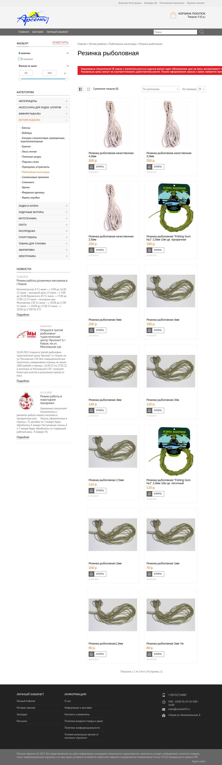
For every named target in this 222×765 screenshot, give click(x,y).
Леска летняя (29, 151)
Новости (24, 269)
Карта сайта (198, 761)
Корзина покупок (196, 2)
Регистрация (135, 2)
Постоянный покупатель (172, 2)
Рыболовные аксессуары (35, 172)
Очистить (61, 42)
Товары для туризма (32, 243)
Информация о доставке (78, 707)
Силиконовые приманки (35, 177)
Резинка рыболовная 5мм (105, 319)
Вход (121, 2)
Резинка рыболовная (150, 44)
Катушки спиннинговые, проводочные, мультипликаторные (43, 139)
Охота (23, 224)
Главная (82, 44)
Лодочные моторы (31, 212)
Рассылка (22, 721)
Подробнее (23, 314)
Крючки (26, 146)
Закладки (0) (150, 2)
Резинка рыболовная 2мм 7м (165, 643)
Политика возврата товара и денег (84, 721)
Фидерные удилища (33, 192)
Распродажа (27, 231)
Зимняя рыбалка (30, 113)
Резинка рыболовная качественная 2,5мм (111, 238)
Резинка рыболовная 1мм (163, 563)
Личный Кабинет (57, 32)
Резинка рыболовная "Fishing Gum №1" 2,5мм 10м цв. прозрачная (169, 238)
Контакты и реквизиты (77, 714)
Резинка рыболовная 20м (163, 399)
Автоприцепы (28, 101)
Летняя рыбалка (29, 120)
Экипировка (27, 250)
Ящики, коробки (31, 197)
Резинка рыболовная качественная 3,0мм (169, 155)
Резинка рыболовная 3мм (105, 399)
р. (65, 73)
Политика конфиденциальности (82, 727)
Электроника (27, 256)
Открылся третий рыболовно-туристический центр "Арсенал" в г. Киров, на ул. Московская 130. (53, 338)
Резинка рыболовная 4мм (163, 319)
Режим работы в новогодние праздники (51, 400)
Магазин (37, 32)
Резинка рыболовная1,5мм (106, 643)
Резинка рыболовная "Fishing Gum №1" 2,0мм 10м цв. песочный (169, 481)
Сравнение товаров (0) (105, 88)
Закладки (22, 714)
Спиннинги (28, 182)
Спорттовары (28, 237)
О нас (68, 701)
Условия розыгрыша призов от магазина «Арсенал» (81, 736)
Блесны (26, 127)
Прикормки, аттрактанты (35, 167)
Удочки (26, 187)
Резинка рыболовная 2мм (105, 563)
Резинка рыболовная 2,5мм (106, 480)
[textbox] (175, 32)
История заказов (26, 707)
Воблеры (27, 133)
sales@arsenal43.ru (179, 709)
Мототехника (28, 218)
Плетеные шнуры (31, 156)
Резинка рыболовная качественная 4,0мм (111, 155)
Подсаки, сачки (30, 161)
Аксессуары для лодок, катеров (40, 107)
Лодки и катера (29, 206)
